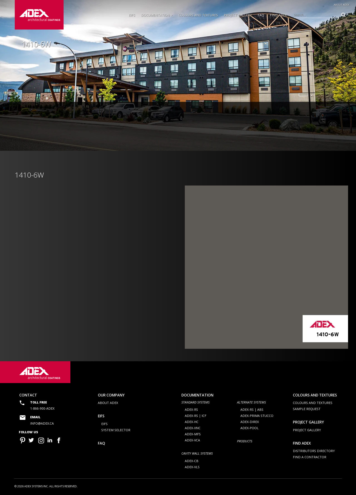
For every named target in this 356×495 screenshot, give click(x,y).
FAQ (261, 15)
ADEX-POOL (249, 428)
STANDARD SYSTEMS (195, 402)
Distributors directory (314, 451)
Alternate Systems (251, 402)
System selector (115, 430)
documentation (197, 395)
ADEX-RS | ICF (195, 416)
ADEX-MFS (193, 434)
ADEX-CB (191, 461)
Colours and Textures (198, 15)
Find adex (302, 443)
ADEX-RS (191, 410)
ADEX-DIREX (249, 422)
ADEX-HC (191, 422)
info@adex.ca (42, 423)
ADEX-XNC (192, 428)
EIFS (132, 15)
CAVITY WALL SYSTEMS (197, 453)
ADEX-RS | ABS (251, 410)
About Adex (341, 4)
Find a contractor (309, 457)
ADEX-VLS (192, 467)
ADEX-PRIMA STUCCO (256, 416)
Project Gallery (238, 15)
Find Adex (278, 15)
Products (244, 441)
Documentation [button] (157, 15)
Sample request (307, 409)
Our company (111, 395)
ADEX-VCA (192, 440)
